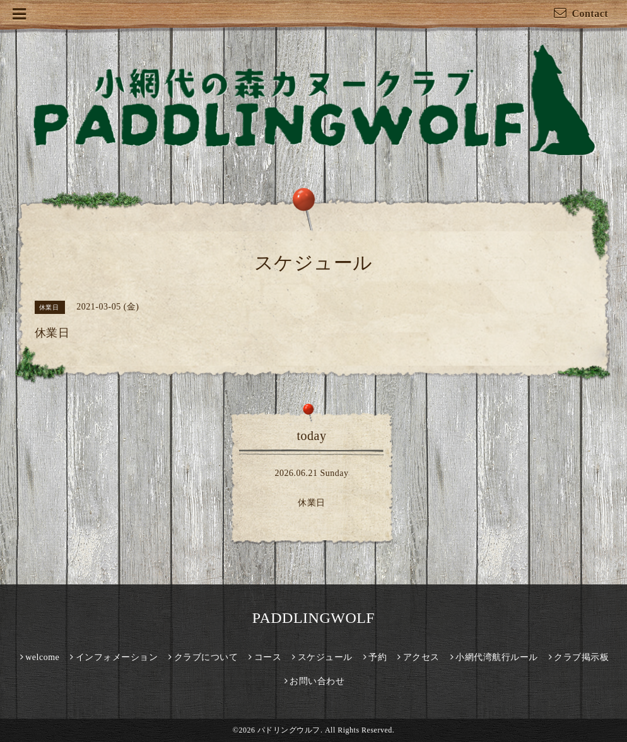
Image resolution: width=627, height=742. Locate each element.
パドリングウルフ (288, 730)
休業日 (311, 502)
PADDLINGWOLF (313, 618)
